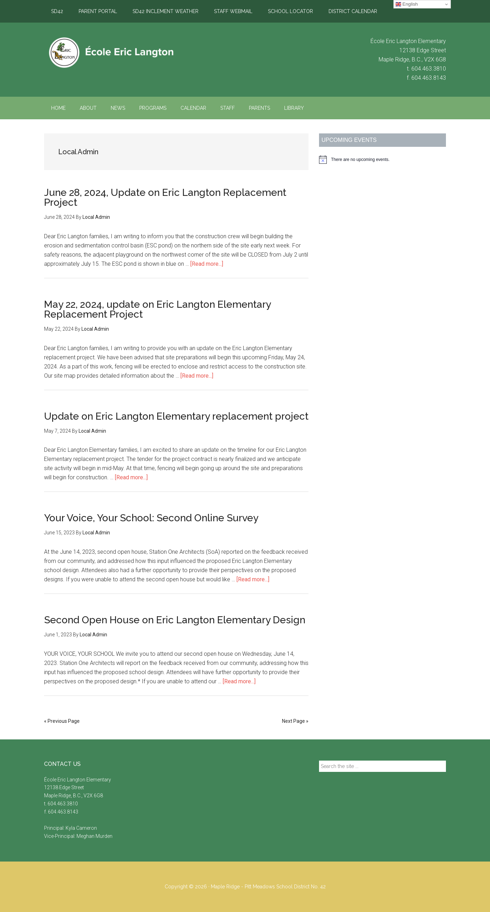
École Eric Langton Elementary (111, 52)
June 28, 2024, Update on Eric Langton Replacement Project (165, 197)
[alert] (382, 159)
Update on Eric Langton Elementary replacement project (176, 416)
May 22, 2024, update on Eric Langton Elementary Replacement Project (157, 309)
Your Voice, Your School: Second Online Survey (151, 518)
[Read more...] (206, 263)
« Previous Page (62, 721)
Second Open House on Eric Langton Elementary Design (174, 620)
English (407, 4)
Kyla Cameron (81, 828)
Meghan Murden (94, 836)
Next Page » (295, 721)
